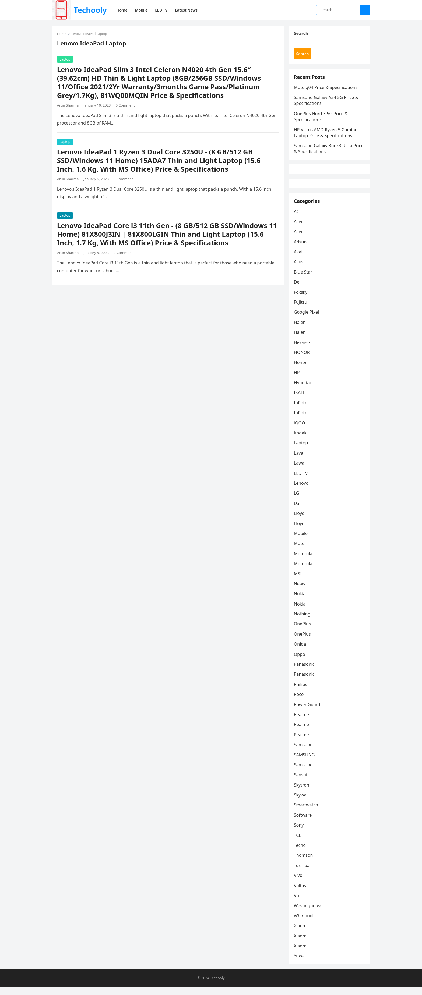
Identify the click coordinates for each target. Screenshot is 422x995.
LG (297, 501)
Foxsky (301, 300)
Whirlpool (304, 923)
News (299, 591)
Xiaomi (301, 933)
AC (297, 219)
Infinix (300, 410)
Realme (302, 722)
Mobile (301, 541)
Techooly (90, 10)
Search (301, 34)
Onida (300, 652)
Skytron (302, 793)
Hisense (302, 350)
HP (297, 380)
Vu (297, 903)
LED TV (301, 481)
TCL (298, 843)
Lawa (299, 471)
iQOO (300, 430)
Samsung (303, 752)
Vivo (298, 883)
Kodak (300, 441)
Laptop (65, 60)
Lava (299, 461)
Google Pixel (306, 320)
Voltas (300, 893)
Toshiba (302, 873)
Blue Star (303, 280)
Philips (301, 692)
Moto (299, 551)
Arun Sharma (68, 105)
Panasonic (304, 672)
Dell (298, 290)
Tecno (300, 853)
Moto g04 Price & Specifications (326, 90)
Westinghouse (308, 913)
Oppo (300, 662)
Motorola (303, 561)
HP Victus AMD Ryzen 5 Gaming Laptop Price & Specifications (326, 135)
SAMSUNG (304, 762)
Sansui (301, 782)
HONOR (302, 360)
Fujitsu (301, 310)
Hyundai (302, 390)
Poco (299, 702)
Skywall (301, 803)
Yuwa (299, 963)
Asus (299, 269)
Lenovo (301, 491)
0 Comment (125, 105)
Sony (299, 833)
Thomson (304, 863)
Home (62, 34)
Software (303, 823)
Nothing (302, 622)
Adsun (300, 249)
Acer (299, 229)
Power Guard (307, 712)
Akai (298, 260)
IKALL (300, 400)
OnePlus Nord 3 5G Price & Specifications (321, 119)
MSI (298, 581)
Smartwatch (306, 813)
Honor (300, 370)
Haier (299, 330)
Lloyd (299, 521)
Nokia (300, 601)
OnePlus (302, 632)
